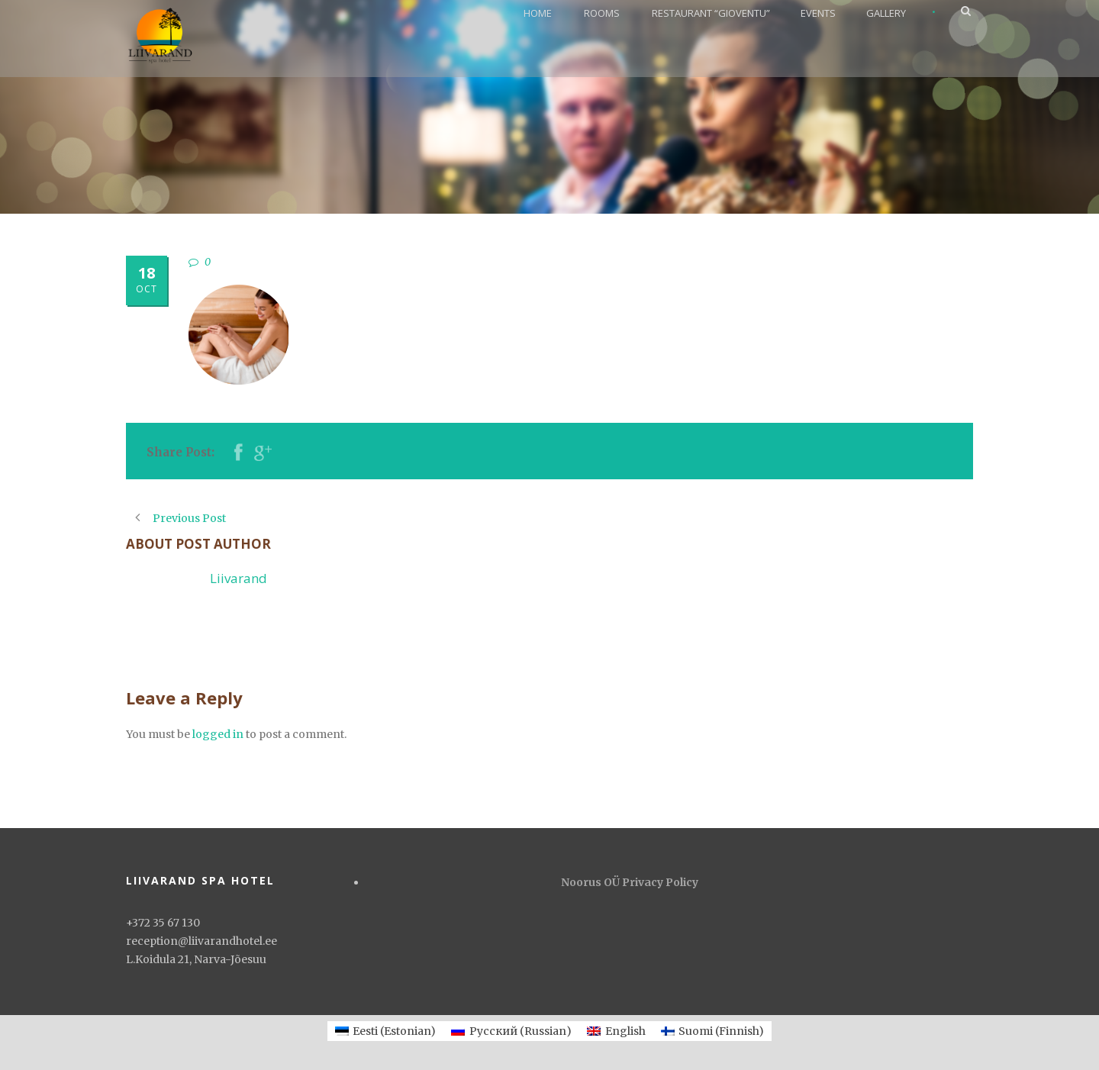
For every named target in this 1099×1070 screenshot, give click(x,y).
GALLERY (886, 13)
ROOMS (602, 13)
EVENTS (818, 13)
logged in (217, 734)
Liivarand (238, 578)
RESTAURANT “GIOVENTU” (711, 13)
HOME (538, 13)
